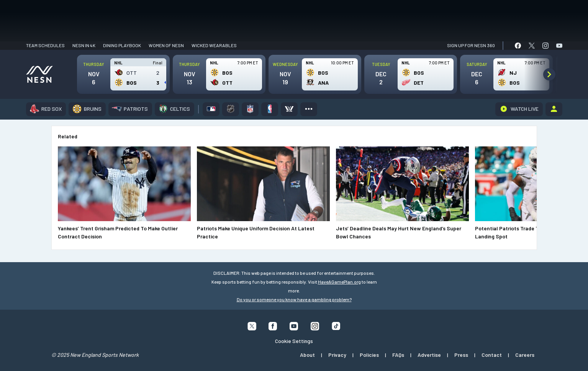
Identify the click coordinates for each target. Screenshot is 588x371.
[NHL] (230, 109)
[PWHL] (289, 109)
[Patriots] (130, 109)
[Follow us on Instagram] (315, 328)
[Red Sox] (46, 109)
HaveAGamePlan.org (339, 281)
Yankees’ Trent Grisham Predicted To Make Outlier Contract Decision (118, 232)
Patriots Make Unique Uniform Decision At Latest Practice (255, 232)
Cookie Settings (294, 341)
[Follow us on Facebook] (273, 328)
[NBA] (269, 109)
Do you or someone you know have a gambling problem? (294, 299)
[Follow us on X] (251, 328)
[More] (308, 109)
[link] (518, 46)
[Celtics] (174, 109)
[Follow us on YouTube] (294, 328)
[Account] (553, 109)
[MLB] (211, 109)
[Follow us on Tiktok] (336, 327)
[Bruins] (87, 109)
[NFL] (250, 109)
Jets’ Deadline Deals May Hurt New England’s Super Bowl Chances (398, 232)
